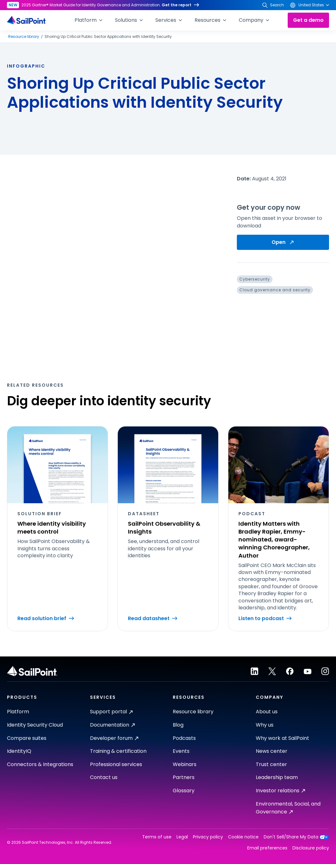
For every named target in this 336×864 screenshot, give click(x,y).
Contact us (103, 777)
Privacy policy (208, 837)
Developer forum (114, 738)
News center (271, 751)
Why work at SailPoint (282, 738)
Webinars (184, 764)
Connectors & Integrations (40, 764)
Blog (178, 724)
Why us (264, 724)
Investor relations (280, 790)
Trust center (271, 764)
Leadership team (277, 777)
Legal (182, 837)
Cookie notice (243, 837)
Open (283, 242)
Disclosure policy (310, 848)
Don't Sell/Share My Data (296, 837)
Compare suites (26, 738)
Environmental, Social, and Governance (288, 808)
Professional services (116, 764)
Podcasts (184, 738)
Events (181, 751)
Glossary (184, 790)
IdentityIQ (19, 751)
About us (267, 711)
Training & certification (118, 751)
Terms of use (156, 837)
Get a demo (308, 20)
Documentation (112, 724)
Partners (184, 777)
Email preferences (267, 848)
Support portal (111, 711)
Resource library (23, 36)
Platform (18, 711)
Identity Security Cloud (35, 724)
